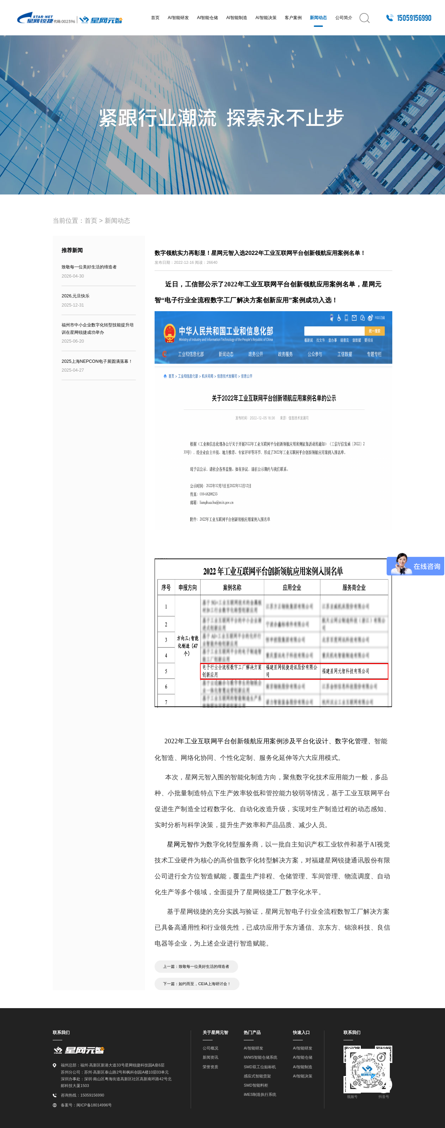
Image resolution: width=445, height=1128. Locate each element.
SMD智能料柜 (256, 1084)
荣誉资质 (210, 1066)
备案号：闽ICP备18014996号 (86, 1104)
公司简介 (343, 17)
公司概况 (210, 1048)
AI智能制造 (236, 17)
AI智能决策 (265, 17)
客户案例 (293, 17)
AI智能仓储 (207, 17)
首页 (155, 17)
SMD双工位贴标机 (260, 1066)
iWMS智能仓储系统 (260, 1057)
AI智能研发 (178, 17)
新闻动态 (318, 17)
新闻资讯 (210, 1057)
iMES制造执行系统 (260, 1094)
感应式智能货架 (257, 1075)
